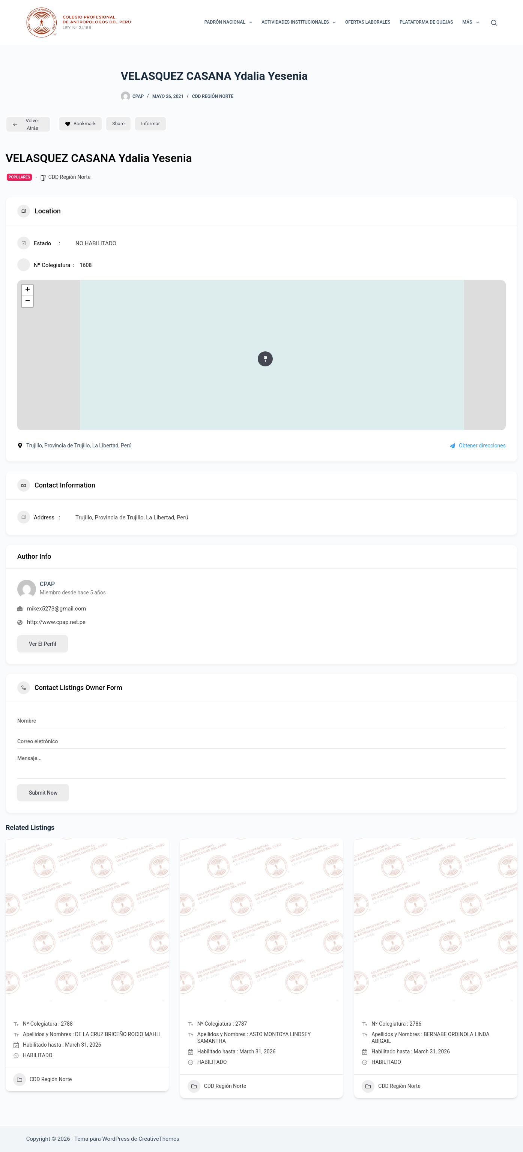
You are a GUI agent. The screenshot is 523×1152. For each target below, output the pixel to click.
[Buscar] (494, 23)
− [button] (27, 301)
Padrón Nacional (229, 22)
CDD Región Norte (212, 96)
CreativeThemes (158, 1139)
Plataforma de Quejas (426, 22)
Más (472, 22)
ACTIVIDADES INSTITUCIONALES (300, 22)
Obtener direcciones (478, 445)
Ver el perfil (42, 644)
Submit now (43, 793)
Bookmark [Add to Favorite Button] (80, 123)
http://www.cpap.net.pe (56, 622)
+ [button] (27, 290)
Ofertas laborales (367, 22)
